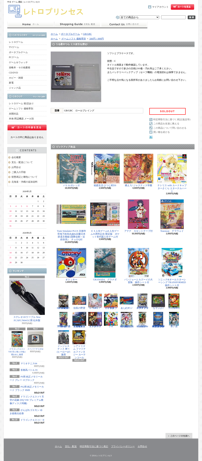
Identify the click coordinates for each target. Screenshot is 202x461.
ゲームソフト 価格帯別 (21, 108)
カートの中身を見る (27, 127)
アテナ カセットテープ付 (138, 215)
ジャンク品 (15, 87)
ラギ (111, 320)
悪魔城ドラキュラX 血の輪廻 (79, 320)
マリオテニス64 (29, 363)
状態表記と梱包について (24, 177)
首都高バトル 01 (29, 370)
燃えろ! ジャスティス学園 (138, 170)
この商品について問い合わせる (169, 128)
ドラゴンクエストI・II (32, 420)
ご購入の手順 (18, 172)
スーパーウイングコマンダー (95, 320)
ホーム (30, 24)
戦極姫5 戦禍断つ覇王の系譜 (127, 320)
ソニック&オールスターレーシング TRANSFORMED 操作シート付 (172, 267)
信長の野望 (79, 301)
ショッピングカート (182, 7)
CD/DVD (13, 72)
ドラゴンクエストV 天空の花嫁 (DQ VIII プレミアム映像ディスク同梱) (27, 400)
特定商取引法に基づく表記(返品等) (171, 119)
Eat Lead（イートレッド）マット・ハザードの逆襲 (63, 301)
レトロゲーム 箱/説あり (21, 103)
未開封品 (13, 113)
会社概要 (16, 157)
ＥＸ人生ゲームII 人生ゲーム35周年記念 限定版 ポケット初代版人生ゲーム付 (105, 218)
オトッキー (71, 264)
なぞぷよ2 (158, 301)
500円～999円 (96, 38)
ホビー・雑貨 (16, 77)
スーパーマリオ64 (35, 340)
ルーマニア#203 (95, 301)
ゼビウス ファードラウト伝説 (111, 301)
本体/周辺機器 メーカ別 (21, 118)
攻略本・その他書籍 (19, 67)
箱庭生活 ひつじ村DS (105, 170)
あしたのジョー (127, 301)
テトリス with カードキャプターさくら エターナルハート (172, 173)
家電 (11, 82)
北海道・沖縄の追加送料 (24, 181)
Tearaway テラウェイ (172, 215)
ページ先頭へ (179, 435)
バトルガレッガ (71, 170)
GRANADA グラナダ (105, 264)
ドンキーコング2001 (174, 301)
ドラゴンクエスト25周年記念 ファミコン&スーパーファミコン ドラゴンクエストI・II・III (158, 320)
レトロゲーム (16, 42)
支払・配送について (77, 24)
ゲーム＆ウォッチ (18, 62)
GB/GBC (87, 34)
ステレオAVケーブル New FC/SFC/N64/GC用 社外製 (27, 300)
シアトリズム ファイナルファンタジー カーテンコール (79, 344)
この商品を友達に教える (166, 123)
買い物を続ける (161, 132)
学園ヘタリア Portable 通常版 (63, 320)
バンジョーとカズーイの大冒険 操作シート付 (138, 266)
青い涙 (174, 320)
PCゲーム (14, 57)
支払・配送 (71, 446)
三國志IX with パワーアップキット (142, 320)
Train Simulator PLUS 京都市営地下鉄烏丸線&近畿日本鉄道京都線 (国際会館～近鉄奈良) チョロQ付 (71, 220)
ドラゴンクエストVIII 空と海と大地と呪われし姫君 (17, 343)
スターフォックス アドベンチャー (142, 301)
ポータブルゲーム (18, 52)
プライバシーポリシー (123, 446)
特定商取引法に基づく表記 (94, 446)
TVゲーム (14, 47)
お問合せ (124, 24)
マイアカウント (160, 7)
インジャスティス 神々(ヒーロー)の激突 (63, 343)
